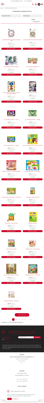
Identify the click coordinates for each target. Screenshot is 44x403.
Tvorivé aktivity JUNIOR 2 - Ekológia (32, 119)
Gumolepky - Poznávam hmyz (11, 223)
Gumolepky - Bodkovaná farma (32, 197)
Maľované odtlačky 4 (32, 223)
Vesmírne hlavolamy (32, 92)
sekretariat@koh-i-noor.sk (18, 0)
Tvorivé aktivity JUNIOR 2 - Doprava (11, 145)
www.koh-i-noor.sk (22, 373)
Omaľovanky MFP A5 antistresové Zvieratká (32, 39)
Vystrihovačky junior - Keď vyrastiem (32, 171)
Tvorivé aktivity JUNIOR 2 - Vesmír (11, 119)
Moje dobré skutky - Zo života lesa (32, 274)
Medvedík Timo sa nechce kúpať (33, 249)
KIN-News (6, 339)
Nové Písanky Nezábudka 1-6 (32, 66)
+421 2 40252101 (28, 0)
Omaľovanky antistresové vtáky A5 (11, 66)
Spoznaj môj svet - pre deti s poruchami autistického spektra (11, 93)
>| (30, 319)
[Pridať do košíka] (11, 49)
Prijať (9, 398)
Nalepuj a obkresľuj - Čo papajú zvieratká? (11, 171)
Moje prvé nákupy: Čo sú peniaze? (11, 300)
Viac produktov (22, 314)
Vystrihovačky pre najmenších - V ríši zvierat (11, 197)
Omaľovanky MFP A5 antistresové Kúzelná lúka (11, 40)
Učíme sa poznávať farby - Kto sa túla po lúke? (33, 145)
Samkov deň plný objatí (11, 249)
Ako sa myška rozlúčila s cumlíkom (11, 274)
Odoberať (37, 337)
